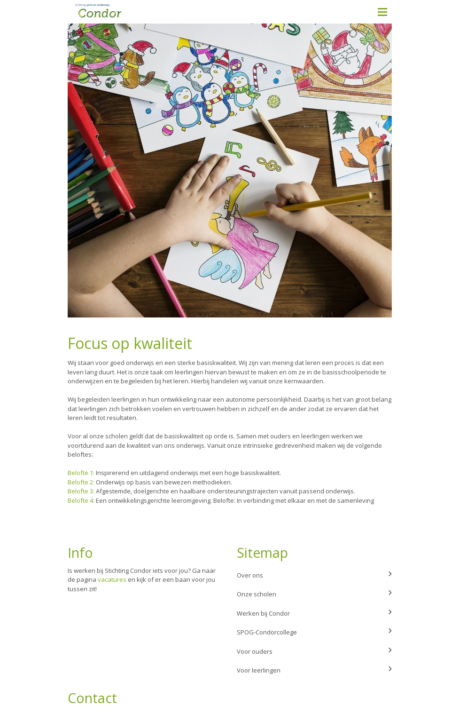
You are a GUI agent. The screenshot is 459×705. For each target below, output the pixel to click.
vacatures (112, 579)
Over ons (314, 575)
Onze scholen (314, 594)
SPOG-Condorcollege (314, 632)
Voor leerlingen (314, 670)
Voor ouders (314, 651)
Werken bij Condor (314, 613)
